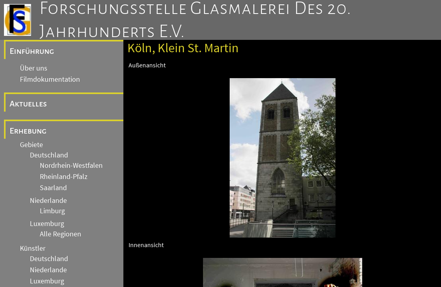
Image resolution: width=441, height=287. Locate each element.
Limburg (52, 210)
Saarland (53, 187)
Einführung (32, 51)
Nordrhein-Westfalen (71, 165)
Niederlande (48, 200)
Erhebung (28, 130)
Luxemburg (47, 223)
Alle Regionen (60, 234)
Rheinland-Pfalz (64, 176)
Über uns (33, 68)
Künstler (32, 248)
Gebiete (31, 144)
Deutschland (49, 155)
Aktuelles (28, 103)
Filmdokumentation (50, 79)
